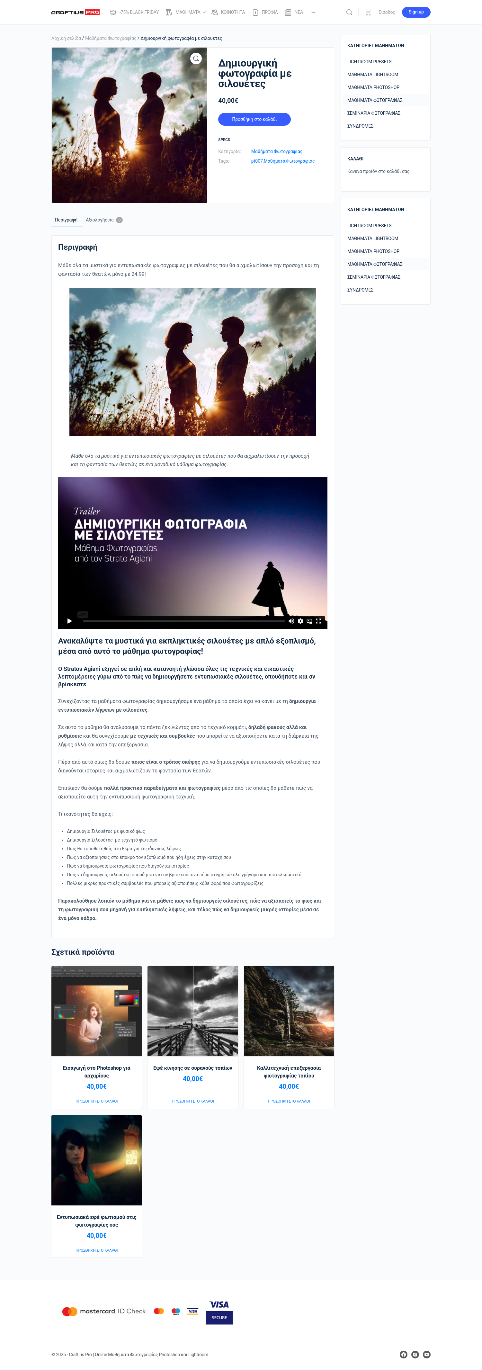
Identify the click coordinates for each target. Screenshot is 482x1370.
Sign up (416, 11)
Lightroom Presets (369, 61)
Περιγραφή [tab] (66, 219)
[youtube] (427, 1354)
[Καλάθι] (368, 12)
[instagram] (415, 1354)
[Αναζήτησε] (349, 12)
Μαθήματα (274, 161)
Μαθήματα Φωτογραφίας (111, 38)
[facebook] (403, 1354)
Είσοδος (387, 12)
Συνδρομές (360, 126)
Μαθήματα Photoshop (373, 87)
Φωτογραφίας (300, 161)
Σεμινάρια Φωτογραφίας (373, 113)
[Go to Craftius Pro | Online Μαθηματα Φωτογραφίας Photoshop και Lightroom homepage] (75, 11)
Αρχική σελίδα (66, 38)
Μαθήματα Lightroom (372, 74)
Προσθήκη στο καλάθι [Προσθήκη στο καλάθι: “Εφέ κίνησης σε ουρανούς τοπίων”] (192, 1101)
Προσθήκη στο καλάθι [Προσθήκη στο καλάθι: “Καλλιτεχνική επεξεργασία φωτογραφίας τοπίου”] (288, 1101)
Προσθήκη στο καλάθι (254, 119)
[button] (196, 58)
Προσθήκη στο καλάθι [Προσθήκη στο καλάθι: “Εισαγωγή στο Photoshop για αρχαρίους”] (96, 1101)
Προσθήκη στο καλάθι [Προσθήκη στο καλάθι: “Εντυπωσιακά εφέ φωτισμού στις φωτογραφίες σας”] (96, 1250)
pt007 (257, 161)
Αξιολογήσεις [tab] (104, 220)
